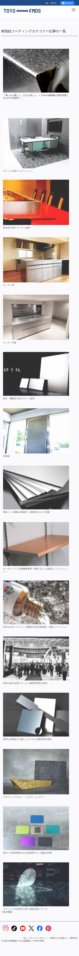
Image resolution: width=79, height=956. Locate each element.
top (47, 2)
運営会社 (74, 938)
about (53, 2)
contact (67, 3)
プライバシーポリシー (38, 938)
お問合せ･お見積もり (58, 938)
